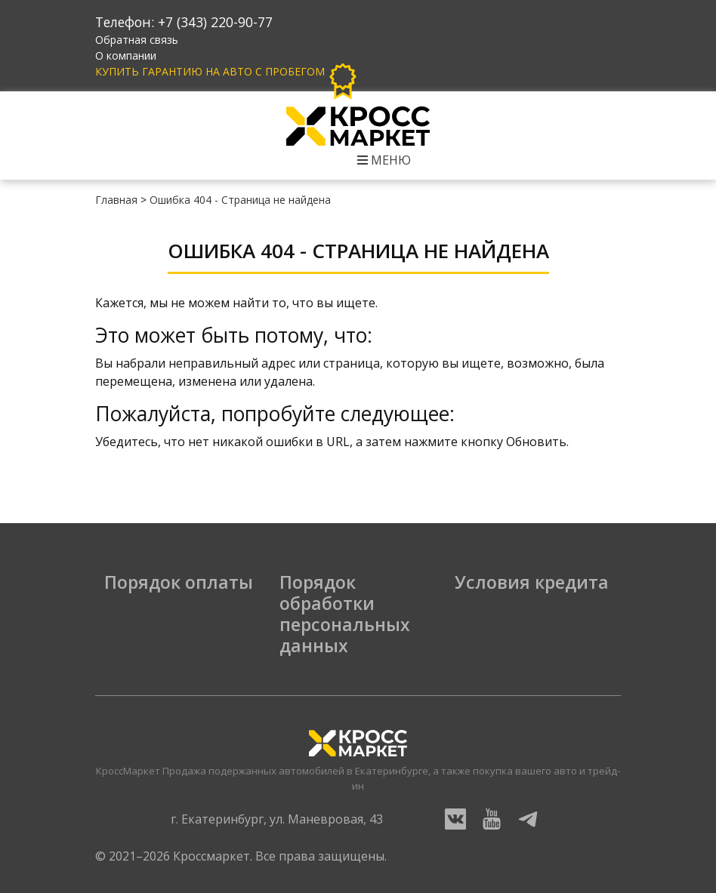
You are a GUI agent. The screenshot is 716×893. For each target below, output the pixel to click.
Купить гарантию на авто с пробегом (228, 71)
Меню (384, 160)
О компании (125, 55)
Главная (116, 199)
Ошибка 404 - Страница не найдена (240, 199)
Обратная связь (136, 39)
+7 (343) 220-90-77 (215, 22)
